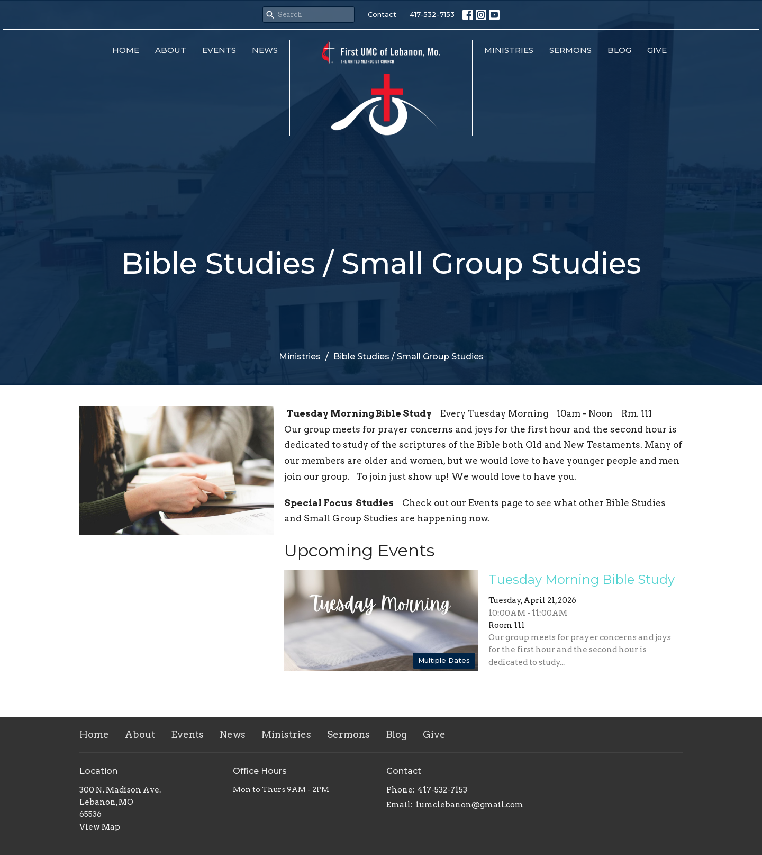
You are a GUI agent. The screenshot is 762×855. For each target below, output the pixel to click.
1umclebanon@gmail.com (469, 804)
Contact (382, 14)
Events (219, 50)
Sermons (570, 50)
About (170, 50)
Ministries (508, 50)
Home (125, 50)
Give (657, 50)
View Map (99, 827)
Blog (619, 50)
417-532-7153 (432, 14)
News (265, 50)
